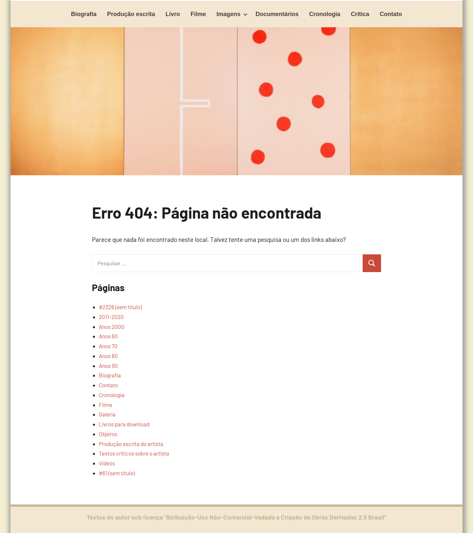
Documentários (277, 14)
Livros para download (124, 424)
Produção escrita (131, 14)
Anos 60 (108, 336)
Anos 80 (108, 355)
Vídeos (107, 463)
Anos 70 (108, 346)
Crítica (360, 14)
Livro (173, 14)
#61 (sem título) (117, 473)
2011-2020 (111, 316)
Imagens (232, 14)
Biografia (84, 14)
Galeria (107, 414)
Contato (391, 14)
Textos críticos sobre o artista (134, 453)
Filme (198, 14)
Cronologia (324, 14)
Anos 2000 (111, 326)
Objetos (108, 434)
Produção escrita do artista (131, 443)
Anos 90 (108, 365)
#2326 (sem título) (120, 307)
